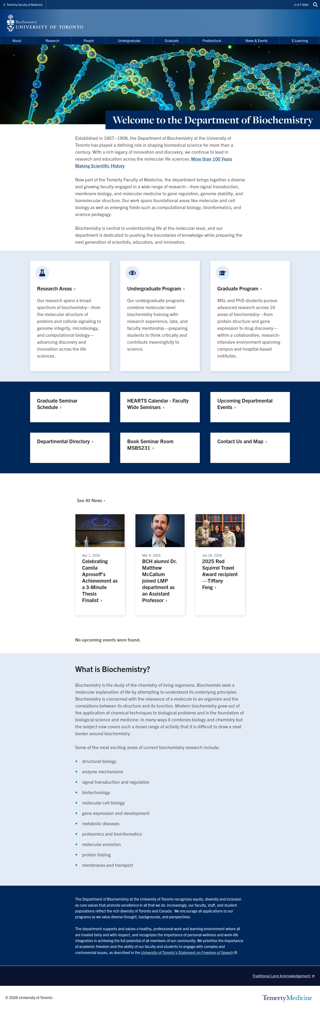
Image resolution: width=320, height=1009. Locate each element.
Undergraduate (157, 288)
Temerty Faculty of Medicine (23, 4)
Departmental (67, 441)
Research (58, 288)
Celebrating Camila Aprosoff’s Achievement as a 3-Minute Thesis (100, 580)
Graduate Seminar (57, 403)
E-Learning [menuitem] (300, 40)
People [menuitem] (89, 40)
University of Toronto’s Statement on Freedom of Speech (187, 952)
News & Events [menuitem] (256, 40)
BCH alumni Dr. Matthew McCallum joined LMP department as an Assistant (159, 580)
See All (91, 500)
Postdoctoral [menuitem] (212, 40)
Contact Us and (243, 441)
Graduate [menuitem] (172, 40)
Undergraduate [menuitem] (129, 40)
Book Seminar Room (150, 444)
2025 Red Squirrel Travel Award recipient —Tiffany (220, 574)
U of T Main (301, 4)
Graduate (241, 288)
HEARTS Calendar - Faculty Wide (157, 403)
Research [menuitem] (52, 40)
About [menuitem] (16, 40)
